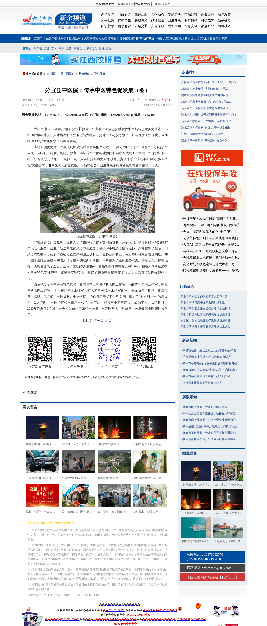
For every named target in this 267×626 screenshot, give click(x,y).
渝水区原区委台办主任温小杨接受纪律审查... (210, 413)
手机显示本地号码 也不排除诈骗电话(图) (208, 357)
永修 (69, 48)
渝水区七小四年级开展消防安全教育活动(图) (208, 114)
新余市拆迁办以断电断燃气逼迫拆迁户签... (207, 314)
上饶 (193, 38)
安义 (94, 48)
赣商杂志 (113, 38)
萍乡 (218, 38)
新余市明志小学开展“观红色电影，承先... (206, 101)
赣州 (181, 38)
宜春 (212, 38)
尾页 (108, 320)
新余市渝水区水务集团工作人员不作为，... (207, 296)
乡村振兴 (190, 20)
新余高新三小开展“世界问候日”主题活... (205, 88)
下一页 (99, 320)
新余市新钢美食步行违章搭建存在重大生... (207, 326)
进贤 (46, 48)
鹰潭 (225, 38)
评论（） (167, 99)
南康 (61, 48)
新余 (187, 38)
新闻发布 (224, 14)
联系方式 (228, 577)
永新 (109, 48)
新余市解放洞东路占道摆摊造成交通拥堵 (205, 308)
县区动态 (157, 14)
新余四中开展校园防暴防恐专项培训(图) (205, 108)
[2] (90, 320)
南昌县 (78, 48)
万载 (86, 48)
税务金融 (174, 26)
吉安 (200, 38)
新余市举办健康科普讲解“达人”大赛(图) (207, 376)
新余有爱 (124, 26)
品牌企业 (207, 26)
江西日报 (39, 38)
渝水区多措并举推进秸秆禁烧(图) (203, 382)
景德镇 (173, 38)
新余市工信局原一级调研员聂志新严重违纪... (210, 432)
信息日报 (51, 38)
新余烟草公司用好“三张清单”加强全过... (205, 140)
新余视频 (224, 20)
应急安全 (190, 26)
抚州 (206, 38)
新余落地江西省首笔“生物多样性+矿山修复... (210, 369)
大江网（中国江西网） (60, 73)
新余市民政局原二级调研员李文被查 (205, 407)
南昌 (160, 38)
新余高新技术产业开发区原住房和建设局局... (210, 439)
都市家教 (125, 38)
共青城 (38, 48)
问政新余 (124, 14)
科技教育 (207, 20)
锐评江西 (141, 14)
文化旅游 (157, 26)
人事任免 (107, 20)
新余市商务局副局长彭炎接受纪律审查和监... (210, 420)
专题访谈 (174, 14)
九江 (166, 38)
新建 (101, 48)
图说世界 (189, 453)
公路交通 (141, 26)
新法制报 (77, 38)
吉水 (54, 48)
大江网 (88, 38)
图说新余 (107, 26)
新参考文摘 (100, 38)
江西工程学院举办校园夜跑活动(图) (203, 134)
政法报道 (157, 20)
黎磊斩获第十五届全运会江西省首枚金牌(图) (210, 350)
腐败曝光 (141, 20)
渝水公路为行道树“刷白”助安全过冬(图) (205, 127)
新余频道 (84, 73)
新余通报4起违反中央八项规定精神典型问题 (210, 426)
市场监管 (190, 14)
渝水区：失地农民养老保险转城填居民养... (207, 320)
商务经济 (207, 14)
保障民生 (124, 20)
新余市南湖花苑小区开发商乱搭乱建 (203, 302)
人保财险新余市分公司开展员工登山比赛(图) (208, 82)
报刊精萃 (136, 38)
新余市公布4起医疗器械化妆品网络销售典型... (211, 363)
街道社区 (224, 26)
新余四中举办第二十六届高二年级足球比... (207, 121)
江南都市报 (65, 38)
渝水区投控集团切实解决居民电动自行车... (207, 95)
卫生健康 (174, 20)
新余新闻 (107, 14)
